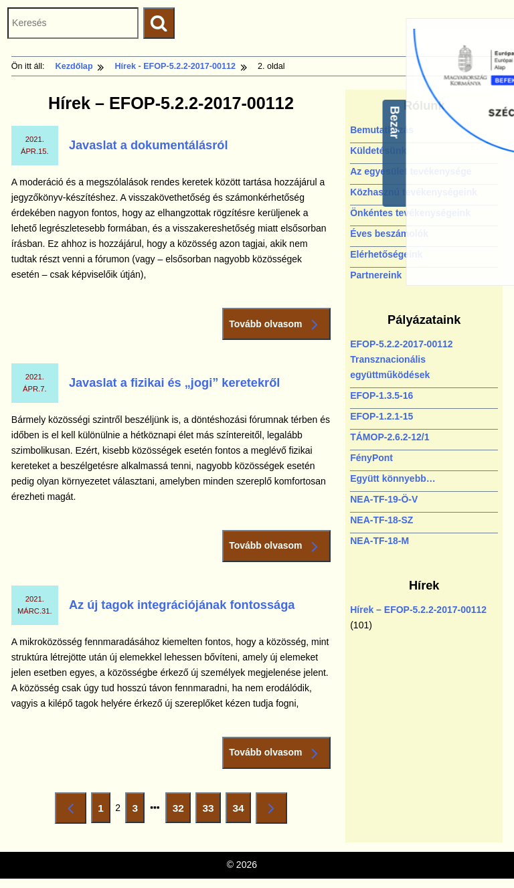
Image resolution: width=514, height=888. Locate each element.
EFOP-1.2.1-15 (381, 416)
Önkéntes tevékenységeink (410, 212)
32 (181, 810)
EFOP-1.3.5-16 (381, 395)
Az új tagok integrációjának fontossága (182, 605)
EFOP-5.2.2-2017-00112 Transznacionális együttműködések (401, 359)
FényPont (371, 457)
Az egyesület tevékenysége (410, 171)
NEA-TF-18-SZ (381, 520)
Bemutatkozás (382, 129)
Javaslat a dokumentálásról (148, 145)
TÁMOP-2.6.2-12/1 (389, 437)
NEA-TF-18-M (379, 540)
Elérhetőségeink (386, 254)
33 (211, 810)
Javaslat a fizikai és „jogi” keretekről (174, 382)
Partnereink (376, 275)
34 (241, 810)
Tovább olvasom (276, 324)
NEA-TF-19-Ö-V (384, 499)
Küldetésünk (378, 150)
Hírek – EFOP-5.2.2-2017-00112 (418, 609)
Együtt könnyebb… (393, 478)
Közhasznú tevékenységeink (413, 192)
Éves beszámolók (389, 233)
